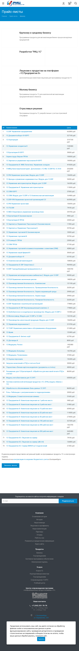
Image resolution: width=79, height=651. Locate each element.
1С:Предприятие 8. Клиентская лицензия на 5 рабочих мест (28, 404)
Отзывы (39, 535)
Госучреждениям (39, 556)
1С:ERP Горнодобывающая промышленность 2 (24, 269)
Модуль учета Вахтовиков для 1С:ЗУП (20, 378)
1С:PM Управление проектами (17, 204)
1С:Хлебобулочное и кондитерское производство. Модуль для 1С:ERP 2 (33, 312)
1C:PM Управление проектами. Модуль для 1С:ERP (25, 175)
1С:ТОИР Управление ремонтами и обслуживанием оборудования (31, 328)
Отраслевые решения (30, 108)
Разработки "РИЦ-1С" (30, 51)
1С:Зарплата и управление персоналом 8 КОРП (24, 161)
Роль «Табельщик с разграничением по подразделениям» (28, 392)
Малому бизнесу (28, 89)
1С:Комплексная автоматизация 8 (19, 261)
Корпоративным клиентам (39, 574)
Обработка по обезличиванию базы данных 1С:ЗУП (26, 388)
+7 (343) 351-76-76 (39, 606)
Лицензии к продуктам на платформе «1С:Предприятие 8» (39, 71)
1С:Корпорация (12, 140)
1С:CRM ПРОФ (11, 244)
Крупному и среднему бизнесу (35, 32)
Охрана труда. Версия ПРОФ (17, 157)
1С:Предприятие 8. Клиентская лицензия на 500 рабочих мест (29, 431)
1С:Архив (9, 332)
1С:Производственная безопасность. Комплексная (25, 283)
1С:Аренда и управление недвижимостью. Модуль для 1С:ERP (29, 179)
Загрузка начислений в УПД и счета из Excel (23, 363)
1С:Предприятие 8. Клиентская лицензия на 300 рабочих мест (29, 425)
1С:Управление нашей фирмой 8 (18, 253)
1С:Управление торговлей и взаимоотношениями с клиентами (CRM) (32, 248)
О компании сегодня (39, 516)
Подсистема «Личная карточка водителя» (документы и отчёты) (30, 367)
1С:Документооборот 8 (15, 257)
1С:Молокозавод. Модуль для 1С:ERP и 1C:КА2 (24, 316)
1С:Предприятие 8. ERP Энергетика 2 (20, 265)
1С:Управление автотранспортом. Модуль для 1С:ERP (26, 183)
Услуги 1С (39, 571)
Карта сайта (39, 544)
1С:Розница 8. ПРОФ (14, 240)
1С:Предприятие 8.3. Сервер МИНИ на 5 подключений (26, 446)
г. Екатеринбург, (41, 615)
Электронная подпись (39, 562)
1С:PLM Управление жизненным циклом (21, 279)
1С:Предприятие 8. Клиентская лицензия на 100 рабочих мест (29, 421)
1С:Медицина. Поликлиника (16, 355)
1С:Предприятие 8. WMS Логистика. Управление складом (28, 165)
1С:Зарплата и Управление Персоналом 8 (21, 228)
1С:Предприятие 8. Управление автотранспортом (24, 187)
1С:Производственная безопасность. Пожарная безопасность (30, 300)
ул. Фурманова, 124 (41, 618)
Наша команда (39, 523)
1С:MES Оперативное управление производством (25, 212)
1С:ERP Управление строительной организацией (24, 304)
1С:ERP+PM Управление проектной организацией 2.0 (26, 200)
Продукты (39, 549)
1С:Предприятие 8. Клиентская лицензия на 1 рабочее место (29, 400)
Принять (41, 639)
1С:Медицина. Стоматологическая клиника (22, 396)
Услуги (39, 567)
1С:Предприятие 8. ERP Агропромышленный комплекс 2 (27, 308)
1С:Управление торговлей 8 (16, 236)
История (39, 519)
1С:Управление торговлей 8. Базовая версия (23, 232)
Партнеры (39, 532)
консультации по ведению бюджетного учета (30, 459)
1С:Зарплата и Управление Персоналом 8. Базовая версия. (28, 224)
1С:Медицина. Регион (14, 345)
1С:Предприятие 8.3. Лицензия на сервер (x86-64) (25, 442)
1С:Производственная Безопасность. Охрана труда (25, 296)
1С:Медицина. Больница (15, 351)
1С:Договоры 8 (12, 340)
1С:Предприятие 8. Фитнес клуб (18, 336)
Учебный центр (39, 583)
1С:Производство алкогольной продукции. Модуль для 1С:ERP (30, 320)
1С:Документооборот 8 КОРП (17, 136)
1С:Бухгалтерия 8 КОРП (15, 152)
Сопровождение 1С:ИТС (39, 580)
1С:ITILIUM (10, 208)
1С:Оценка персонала (14, 359)
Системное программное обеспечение (39, 559)
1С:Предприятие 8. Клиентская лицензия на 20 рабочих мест (29, 413)
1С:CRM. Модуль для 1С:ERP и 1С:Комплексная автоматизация (30, 196)
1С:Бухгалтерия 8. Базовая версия (19, 216)
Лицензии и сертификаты (39, 526)
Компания (39, 513)
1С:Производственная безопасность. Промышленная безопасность (32, 288)
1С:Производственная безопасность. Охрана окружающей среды (31, 292)
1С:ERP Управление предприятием (19, 132)
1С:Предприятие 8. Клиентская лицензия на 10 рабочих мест (29, 409)
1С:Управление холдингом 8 (16, 146)
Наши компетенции (39, 529)
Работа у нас (39, 538)
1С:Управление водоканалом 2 (17, 324)
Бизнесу (40, 553)
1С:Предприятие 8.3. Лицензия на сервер (21, 438)
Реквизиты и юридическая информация (39, 541)
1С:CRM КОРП (11, 192)
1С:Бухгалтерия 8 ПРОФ (15, 220)
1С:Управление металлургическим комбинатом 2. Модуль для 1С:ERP (32, 275)
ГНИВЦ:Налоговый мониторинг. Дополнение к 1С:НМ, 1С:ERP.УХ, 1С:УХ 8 (33, 169)
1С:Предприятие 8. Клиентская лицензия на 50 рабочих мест (29, 417)
